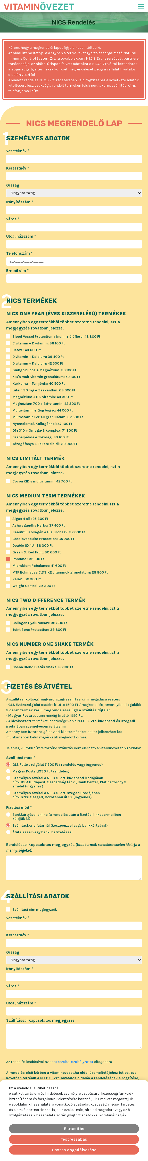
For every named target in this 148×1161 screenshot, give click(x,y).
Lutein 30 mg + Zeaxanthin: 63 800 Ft (43, 390)
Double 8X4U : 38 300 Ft (32, 546)
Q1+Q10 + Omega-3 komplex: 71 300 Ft (44, 431)
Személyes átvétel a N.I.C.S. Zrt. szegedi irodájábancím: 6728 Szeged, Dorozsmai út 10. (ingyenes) (56, 795)
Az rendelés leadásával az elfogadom (59, 1062)
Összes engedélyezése (74, 1149)
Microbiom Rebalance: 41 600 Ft (39, 566)
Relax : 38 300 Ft (26, 579)
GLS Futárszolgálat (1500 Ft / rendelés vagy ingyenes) (57, 765)
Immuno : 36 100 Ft (28, 559)
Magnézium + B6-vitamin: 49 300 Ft (42, 397)
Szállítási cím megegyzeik (34, 910)
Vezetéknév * (17, 151)
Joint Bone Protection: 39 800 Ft (39, 630)
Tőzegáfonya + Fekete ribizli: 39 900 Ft (44, 444)
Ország (12, 185)
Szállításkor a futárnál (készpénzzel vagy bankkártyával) (60, 826)
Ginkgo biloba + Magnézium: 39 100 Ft (44, 370)
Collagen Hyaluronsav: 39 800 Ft (39, 623)
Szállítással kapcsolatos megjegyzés (40, 1020)
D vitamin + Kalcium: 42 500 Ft (37, 363)
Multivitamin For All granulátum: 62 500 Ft (47, 417)
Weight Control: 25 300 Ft (33, 586)
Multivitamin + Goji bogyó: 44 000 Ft (42, 410)
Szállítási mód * (20, 757)
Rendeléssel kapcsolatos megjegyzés (73, 847)
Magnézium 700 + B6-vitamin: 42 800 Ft (46, 404)
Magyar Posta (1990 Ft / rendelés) (41, 771)
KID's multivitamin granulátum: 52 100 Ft (46, 377)
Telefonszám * (19, 253)
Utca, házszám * (21, 236)
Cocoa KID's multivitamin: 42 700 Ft (42, 481)
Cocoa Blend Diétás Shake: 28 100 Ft (42, 667)
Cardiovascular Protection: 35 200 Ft (43, 539)
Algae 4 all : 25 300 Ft (30, 519)
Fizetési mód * (19, 807)
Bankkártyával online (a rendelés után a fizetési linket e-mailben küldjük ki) (66, 817)
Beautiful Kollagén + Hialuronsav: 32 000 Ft (48, 532)
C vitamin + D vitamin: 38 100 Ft (38, 343)
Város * (12, 219)
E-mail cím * (17, 270)
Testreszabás (74, 1139)
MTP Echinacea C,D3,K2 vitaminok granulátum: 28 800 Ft (60, 572)
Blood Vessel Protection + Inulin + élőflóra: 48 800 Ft (56, 337)
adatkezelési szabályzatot (71, 1062)
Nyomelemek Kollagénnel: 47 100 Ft (42, 424)
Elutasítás (74, 1128)
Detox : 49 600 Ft (26, 350)
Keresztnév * (17, 168)
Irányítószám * (19, 202)
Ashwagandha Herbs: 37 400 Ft (38, 525)
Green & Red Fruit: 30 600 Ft (36, 552)
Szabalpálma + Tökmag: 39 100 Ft (40, 437)
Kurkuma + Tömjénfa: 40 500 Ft (38, 384)
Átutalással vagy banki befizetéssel (42, 832)
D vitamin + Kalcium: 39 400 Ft (38, 357)
